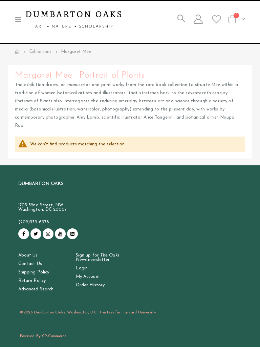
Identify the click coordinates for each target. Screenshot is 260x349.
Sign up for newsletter (97, 259)
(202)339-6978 (33, 224)
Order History (90, 287)
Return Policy (32, 282)
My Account (88, 278)
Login (82, 270)
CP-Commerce (54, 338)
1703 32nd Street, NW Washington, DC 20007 (42, 209)
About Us (28, 257)
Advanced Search (35, 291)
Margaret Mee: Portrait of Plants (83, 76)
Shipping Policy (33, 274)
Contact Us (30, 265)
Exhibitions (40, 51)
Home (17, 52)
